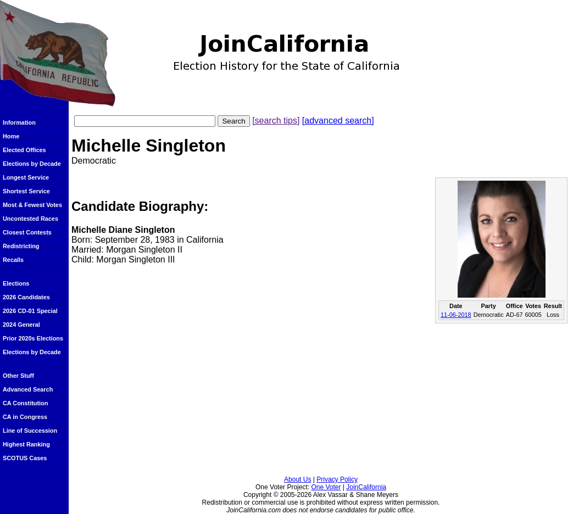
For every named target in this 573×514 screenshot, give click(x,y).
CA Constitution (25, 403)
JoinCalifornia (366, 487)
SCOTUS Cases (25, 458)
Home (11, 136)
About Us (297, 479)
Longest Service (26, 177)
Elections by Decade (32, 163)
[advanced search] (338, 120)
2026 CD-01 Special (30, 311)
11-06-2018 (456, 314)
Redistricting (21, 246)
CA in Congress (25, 417)
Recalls (13, 259)
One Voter (326, 487)
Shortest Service (26, 191)
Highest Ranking (26, 444)
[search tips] (275, 120)
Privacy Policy (337, 479)
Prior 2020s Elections (33, 338)
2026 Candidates (26, 297)
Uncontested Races (30, 218)
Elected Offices (24, 150)
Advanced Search (28, 389)
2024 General (21, 324)
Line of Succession (30, 430)
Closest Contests (27, 232)
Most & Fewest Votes (32, 205)
